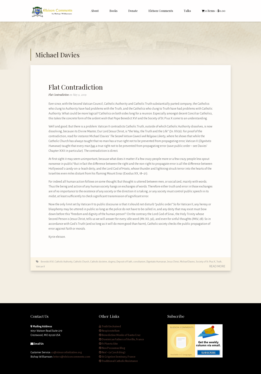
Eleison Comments (160, 11)
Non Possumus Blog (112, 348)
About (95, 11)
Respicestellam (109, 330)
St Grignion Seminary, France (117, 356)
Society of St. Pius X (205, 261)
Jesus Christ (173, 261)
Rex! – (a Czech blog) (112, 352)
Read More (217, 266)
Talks (187, 11)
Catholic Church (81, 261)
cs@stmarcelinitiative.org (66, 352)
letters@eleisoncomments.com (71, 356)
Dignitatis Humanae (156, 261)
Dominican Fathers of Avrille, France (121, 339)
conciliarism (139, 261)
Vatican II (40, 266)
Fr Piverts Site (108, 343)
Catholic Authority (63, 261)
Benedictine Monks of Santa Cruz (120, 335)
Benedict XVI (47, 261)
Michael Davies (187, 261)
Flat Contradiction (76, 87)
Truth (218, 261)
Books (113, 11)
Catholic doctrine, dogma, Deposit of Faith (111, 261)
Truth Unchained (110, 326)
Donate (133, 11)
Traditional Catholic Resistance (118, 361)
